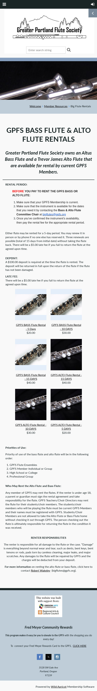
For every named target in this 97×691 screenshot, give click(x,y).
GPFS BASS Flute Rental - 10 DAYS (66, 326)
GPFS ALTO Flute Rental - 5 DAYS (66, 426)
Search (69, 50)
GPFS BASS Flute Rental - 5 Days (31, 326)
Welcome (35, 106)
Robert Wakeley (40, 570)
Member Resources (55, 106)
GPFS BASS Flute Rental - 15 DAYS (31, 376)
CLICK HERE (79, 645)
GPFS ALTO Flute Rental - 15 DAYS (66, 376)
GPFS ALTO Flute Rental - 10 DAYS (30, 426)
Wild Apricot (59, 686)
